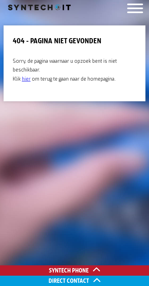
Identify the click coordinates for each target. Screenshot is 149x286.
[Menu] (135, 10)
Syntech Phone (74, 270)
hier (26, 79)
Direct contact (74, 280)
